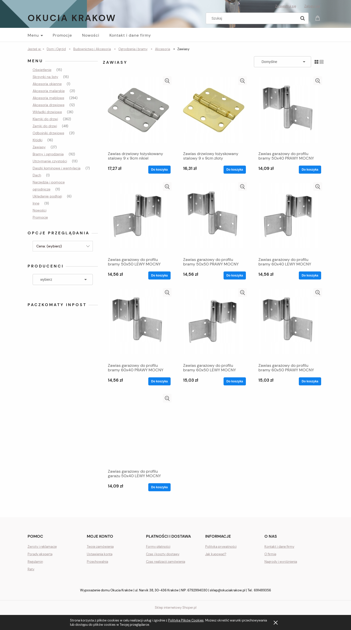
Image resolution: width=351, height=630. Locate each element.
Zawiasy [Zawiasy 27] (39, 147)
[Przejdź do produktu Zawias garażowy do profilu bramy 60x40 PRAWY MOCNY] (138, 324)
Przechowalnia (97, 561)
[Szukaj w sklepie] (252, 18)
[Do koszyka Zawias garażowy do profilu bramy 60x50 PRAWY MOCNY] (310, 381)
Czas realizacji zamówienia (165, 561)
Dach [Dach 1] (37, 175)
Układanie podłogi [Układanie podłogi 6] (47, 196)
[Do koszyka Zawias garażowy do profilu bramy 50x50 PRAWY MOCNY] (235, 275)
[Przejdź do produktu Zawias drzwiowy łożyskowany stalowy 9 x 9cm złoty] (213, 112)
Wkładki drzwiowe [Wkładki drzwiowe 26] (47, 112)
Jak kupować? (215, 554)
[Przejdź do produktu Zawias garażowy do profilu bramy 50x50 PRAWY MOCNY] (213, 218)
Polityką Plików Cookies (186, 620)
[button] (167, 80)
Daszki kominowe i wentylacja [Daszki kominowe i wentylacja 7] (57, 168)
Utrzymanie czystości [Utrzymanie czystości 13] (50, 161)
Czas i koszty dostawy (162, 554)
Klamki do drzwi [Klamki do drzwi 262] (45, 119)
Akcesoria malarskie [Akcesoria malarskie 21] (49, 91)
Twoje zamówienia (100, 546)
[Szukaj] (302, 18)
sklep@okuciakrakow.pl (227, 590)
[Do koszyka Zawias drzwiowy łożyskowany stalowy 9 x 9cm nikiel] (159, 170)
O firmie (270, 554)
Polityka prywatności (221, 546)
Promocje (40, 217)
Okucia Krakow (72, 18)
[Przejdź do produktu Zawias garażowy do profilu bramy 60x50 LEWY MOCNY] (213, 324)
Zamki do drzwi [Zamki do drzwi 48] (45, 126)
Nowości (39, 210)
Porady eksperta (40, 554)
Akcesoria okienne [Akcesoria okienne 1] (47, 84)
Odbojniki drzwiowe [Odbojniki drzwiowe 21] (48, 133)
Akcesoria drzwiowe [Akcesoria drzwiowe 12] (48, 105)
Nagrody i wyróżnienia (280, 561)
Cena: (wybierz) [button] (49, 246)
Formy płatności (158, 546)
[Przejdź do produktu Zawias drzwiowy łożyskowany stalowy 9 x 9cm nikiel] (138, 112)
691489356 (262, 590)
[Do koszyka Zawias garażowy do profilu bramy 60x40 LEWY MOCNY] (310, 275)
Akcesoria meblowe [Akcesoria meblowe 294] (48, 98)
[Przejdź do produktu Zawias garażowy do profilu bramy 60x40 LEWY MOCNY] (288, 218)
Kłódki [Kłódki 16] (37, 140)
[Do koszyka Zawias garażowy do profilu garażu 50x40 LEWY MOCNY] (159, 487)
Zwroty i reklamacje (42, 546)
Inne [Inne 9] (36, 203)
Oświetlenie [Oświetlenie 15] (42, 69)
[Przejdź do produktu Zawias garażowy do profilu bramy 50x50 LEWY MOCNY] (138, 218)
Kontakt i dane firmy (279, 546)
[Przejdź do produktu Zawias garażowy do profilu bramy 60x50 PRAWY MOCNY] (288, 324)
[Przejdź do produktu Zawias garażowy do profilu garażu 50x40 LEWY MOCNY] (138, 430)
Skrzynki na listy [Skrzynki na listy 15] (45, 77)
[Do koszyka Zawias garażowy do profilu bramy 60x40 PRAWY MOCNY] (159, 381)
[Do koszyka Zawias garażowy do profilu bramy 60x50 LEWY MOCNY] (235, 381)
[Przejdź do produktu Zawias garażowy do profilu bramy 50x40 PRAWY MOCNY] (288, 112)
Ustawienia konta (99, 554)
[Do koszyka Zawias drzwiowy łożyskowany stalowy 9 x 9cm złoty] (235, 170)
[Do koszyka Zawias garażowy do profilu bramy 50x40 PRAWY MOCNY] (310, 170)
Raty (31, 569)
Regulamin (35, 561)
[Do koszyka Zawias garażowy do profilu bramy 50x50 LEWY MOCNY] (159, 275)
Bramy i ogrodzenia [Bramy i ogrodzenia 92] (48, 154)
